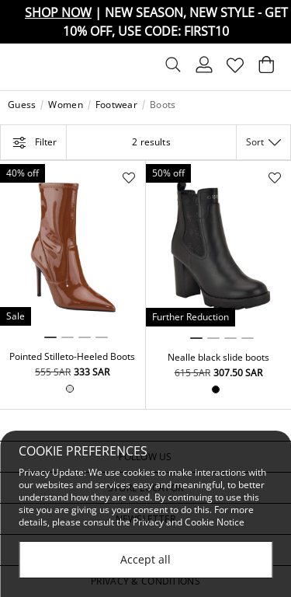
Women (65, 105)
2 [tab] (67, 337)
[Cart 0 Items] (266, 68)
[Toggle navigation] (21, 67)
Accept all (145, 559)
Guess (22, 105)
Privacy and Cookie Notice (188, 522)
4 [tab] (101, 337)
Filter (33, 142)
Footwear (116, 105)
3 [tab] (84, 337)
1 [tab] (50, 337)
